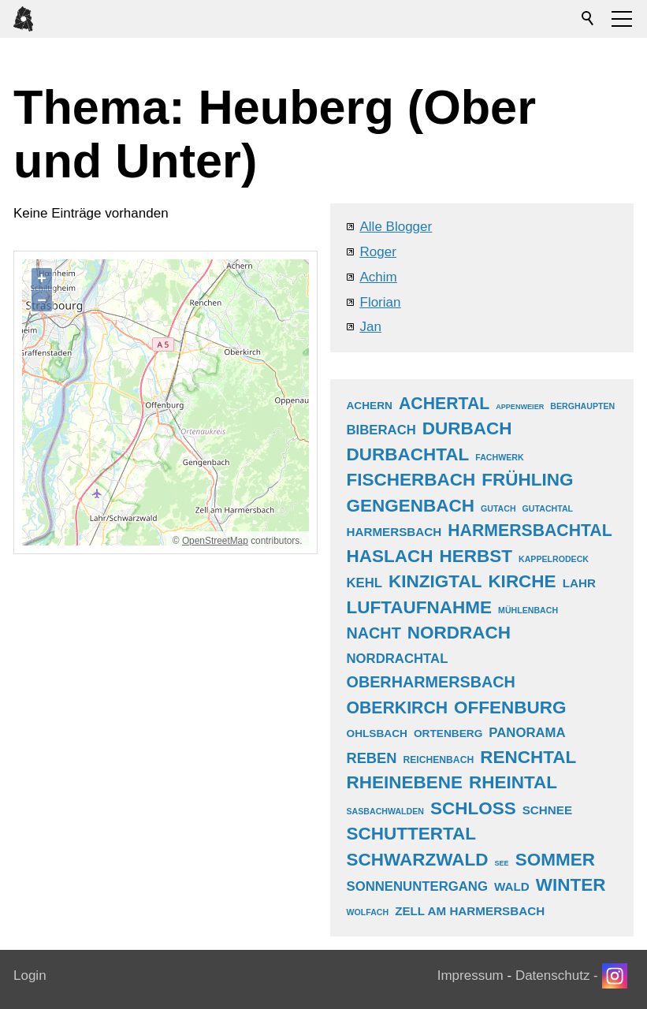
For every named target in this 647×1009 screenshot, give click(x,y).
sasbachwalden (385, 811)
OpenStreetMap (215, 540)
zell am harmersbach (470, 911)
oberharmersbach (431, 682)
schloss (473, 808)
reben (372, 758)
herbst (476, 556)
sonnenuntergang (417, 886)
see (501, 863)
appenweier (520, 407)
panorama (527, 732)
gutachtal (547, 508)
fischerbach (411, 480)
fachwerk (499, 457)
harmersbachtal (530, 530)
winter (571, 885)
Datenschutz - (558, 975)
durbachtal (408, 454)
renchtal (528, 757)
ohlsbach (377, 733)
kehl (365, 582)
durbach (467, 428)
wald (512, 886)
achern (370, 405)
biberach (381, 430)
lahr (579, 583)
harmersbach (394, 531)
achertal (444, 403)
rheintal (513, 782)
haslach (390, 556)
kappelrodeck (554, 559)
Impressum (470, 975)
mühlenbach (528, 610)
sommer (555, 859)
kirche (522, 581)
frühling (527, 480)
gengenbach (411, 506)
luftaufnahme (420, 607)
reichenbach (438, 759)
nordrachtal (397, 658)
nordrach (459, 632)
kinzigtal (435, 581)
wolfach (368, 912)
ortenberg (448, 733)
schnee (547, 810)
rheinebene (405, 782)
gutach (498, 508)
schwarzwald (418, 859)
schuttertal (412, 833)
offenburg (510, 707)
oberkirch (397, 707)
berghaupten (582, 406)
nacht (374, 633)
